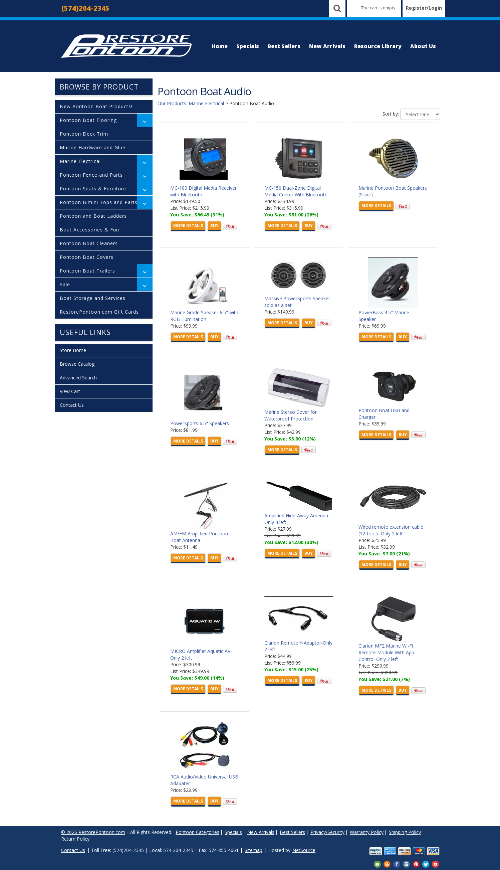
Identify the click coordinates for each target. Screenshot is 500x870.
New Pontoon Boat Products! (96, 106)
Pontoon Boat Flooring (88, 120)
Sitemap (253, 850)
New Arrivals (327, 46)
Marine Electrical (80, 161)
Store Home (73, 350)
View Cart (70, 391)
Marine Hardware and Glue (93, 147)
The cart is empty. (379, 8)
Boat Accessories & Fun (89, 229)
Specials (247, 46)
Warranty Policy (367, 832)
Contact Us (72, 405)
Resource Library (378, 46)
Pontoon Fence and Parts (91, 175)
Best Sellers (284, 46)
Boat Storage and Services (93, 298)
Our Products (172, 103)
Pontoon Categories (197, 832)
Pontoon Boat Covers (86, 257)
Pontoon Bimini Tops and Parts (99, 202)
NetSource (303, 850)
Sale (65, 284)
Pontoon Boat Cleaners (89, 243)
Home (220, 46)
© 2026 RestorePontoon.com (93, 832)
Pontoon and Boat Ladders (93, 216)
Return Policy (75, 839)
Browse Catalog (77, 364)
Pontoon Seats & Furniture (93, 188)
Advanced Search (78, 377)
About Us (423, 46)
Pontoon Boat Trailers (87, 271)
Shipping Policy (405, 832)
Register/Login (424, 8)
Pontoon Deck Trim (84, 134)
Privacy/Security (327, 832)
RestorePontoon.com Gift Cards (99, 312)
